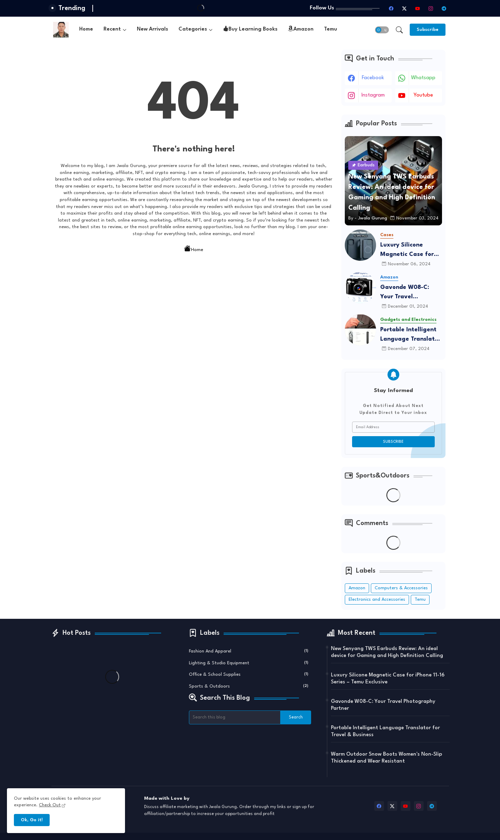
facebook (373, 78)
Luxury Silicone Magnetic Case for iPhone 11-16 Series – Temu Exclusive (409, 250)
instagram (373, 95)
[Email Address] (393, 427)
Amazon (301, 29)
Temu (330, 29)
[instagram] (431, 8)
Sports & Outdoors (248, 686)
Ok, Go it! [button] (32, 820)
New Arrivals (152, 29)
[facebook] (391, 8)
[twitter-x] (404, 8)
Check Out (50, 805)
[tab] (86, 30)
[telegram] (444, 8)
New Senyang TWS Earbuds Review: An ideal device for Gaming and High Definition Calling (387, 652)
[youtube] (418, 8)
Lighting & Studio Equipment (248, 662)
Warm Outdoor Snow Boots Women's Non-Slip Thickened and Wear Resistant (386, 758)
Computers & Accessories (401, 588)
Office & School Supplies (248, 674)
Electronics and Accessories (377, 599)
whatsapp (423, 78)
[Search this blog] (235, 717)
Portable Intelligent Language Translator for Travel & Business (410, 335)
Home (86, 29)
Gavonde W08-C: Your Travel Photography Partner (410, 292)
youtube (423, 95)
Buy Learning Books (250, 29)
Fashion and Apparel (248, 651)
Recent (112, 29)
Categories (192, 29)
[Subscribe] (427, 30)
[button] (382, 29)
